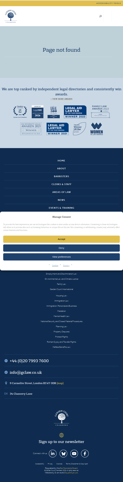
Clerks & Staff (62, 184)
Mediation (61, 311)
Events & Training (61, 207)
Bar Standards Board (69, 468)
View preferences (61, 256)
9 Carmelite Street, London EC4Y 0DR (37, 383)
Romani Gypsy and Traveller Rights (61, 342)
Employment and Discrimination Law (61, 274)
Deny (61, 248)
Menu (116, 16)
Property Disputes (62, 331)
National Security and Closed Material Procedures (61, 321)
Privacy (66, 265)
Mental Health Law (62, 316)
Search (100, 16)
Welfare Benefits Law (62, 347)
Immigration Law (61, 301)
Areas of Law (61, 192)
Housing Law (61, 295)
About (61, 168)
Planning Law (61, 326)
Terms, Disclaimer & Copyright (77, 464)
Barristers (61, 176)
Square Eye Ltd (71, 472)
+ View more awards (61, 99)
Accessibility (39, 464)
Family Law (61, 284)
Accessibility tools (108, 3)
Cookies (55, 265)
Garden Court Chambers (10, 16)
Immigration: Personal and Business (61, 306)
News (61, 200)
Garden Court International (61, 289)
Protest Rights (61, 337)
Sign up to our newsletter (61, 441)
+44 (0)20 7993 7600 (108, 16)
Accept (61, 239)
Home (61, 160)
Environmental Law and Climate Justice (61, 279)
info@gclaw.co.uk (26, 372)
